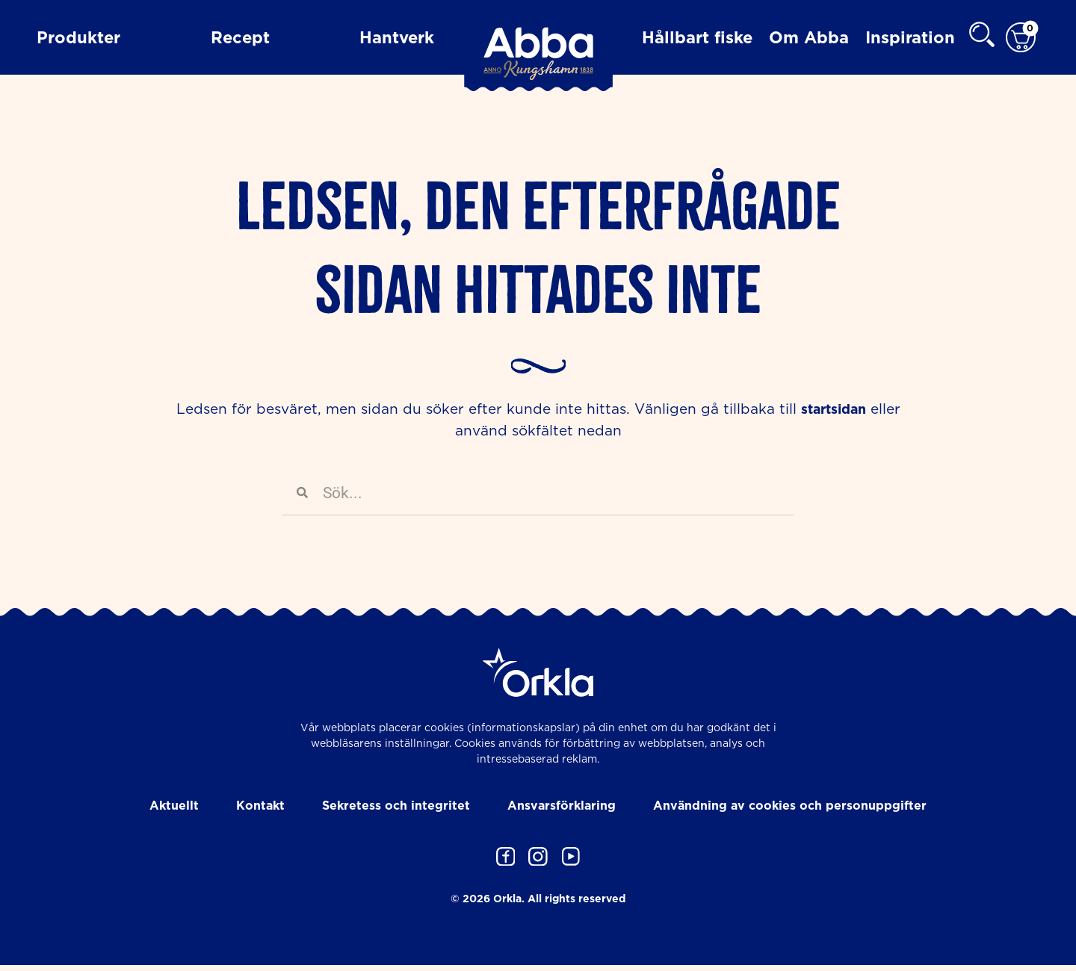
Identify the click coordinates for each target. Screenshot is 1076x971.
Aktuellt (174, 806)
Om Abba (809, 37)
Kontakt (260, 806)
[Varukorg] (1020, 37)
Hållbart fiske (697, 37)
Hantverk (396, 37)
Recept (240, 37)
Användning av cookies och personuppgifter (790, 806)
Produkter (78, 37)
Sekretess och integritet (396, 806)
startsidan (833, 409)
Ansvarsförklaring (561, 806)
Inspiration (910, 37)
